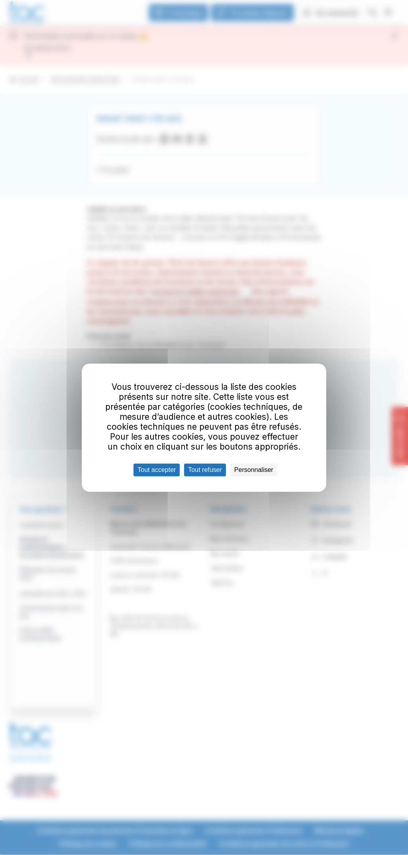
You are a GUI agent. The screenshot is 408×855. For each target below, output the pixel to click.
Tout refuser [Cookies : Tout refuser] (205, 469)
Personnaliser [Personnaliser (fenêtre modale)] (253, 469)
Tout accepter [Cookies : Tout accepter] (156, 469)
